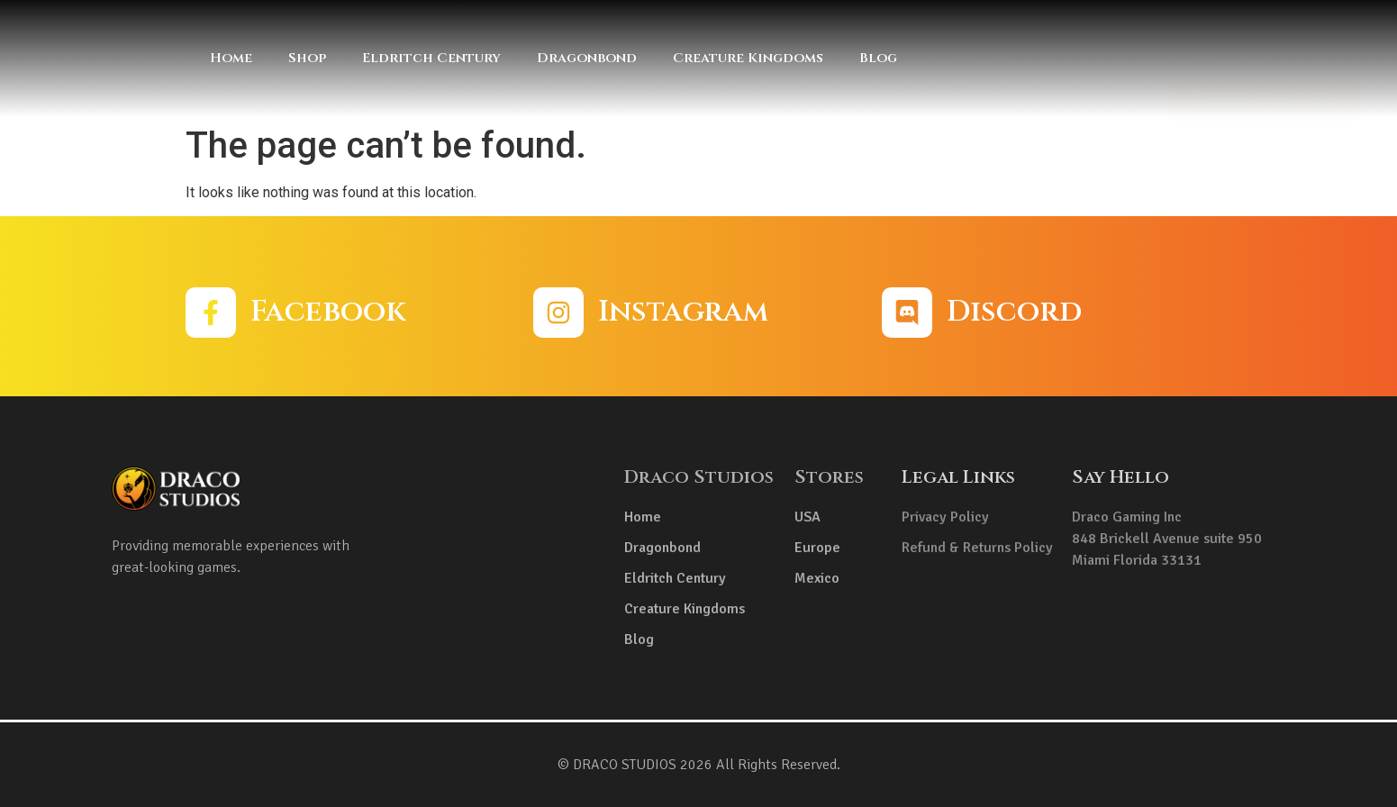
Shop (307, 58)
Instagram (683, 311)
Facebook (327, 311)
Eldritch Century (431, 58)
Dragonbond (587, 58)
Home (231, 58)
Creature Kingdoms (748, 58)
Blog (878, 58)
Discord (1014, 311)
